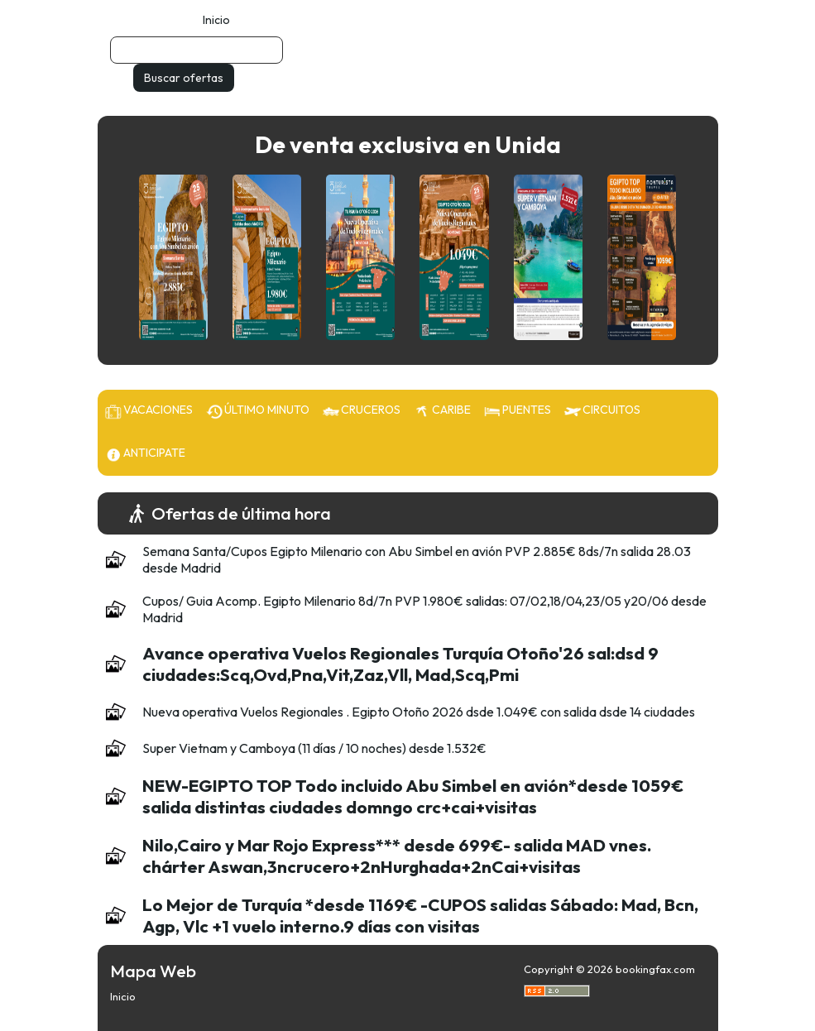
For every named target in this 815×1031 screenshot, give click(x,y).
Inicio (216, 19)
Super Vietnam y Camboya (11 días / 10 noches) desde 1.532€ (314, 748)
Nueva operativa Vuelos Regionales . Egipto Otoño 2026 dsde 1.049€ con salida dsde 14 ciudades (418, 711)
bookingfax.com (655, 969)
